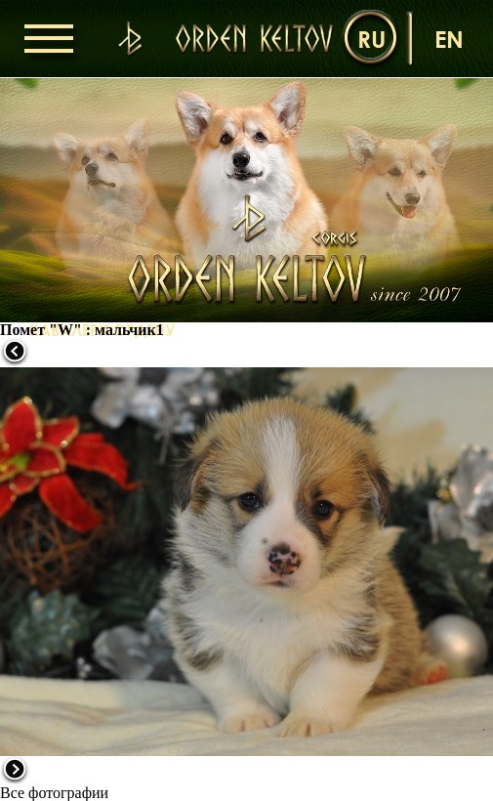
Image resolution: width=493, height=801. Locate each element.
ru (371, 38)
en (449, 38)
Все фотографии (54, 792)
